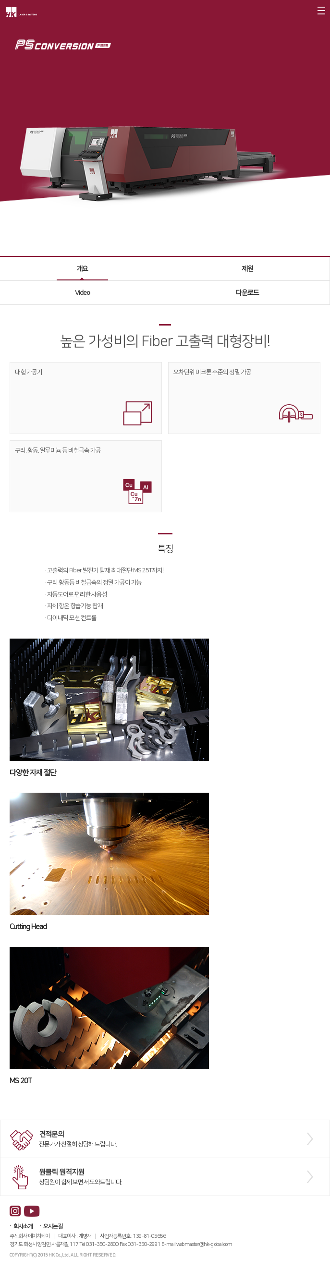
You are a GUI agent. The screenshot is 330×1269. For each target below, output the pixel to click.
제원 (247, 269)
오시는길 (52, 1226)
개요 (82, 269)
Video (82, 293)
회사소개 (23, 1226)
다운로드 (247, 293)
